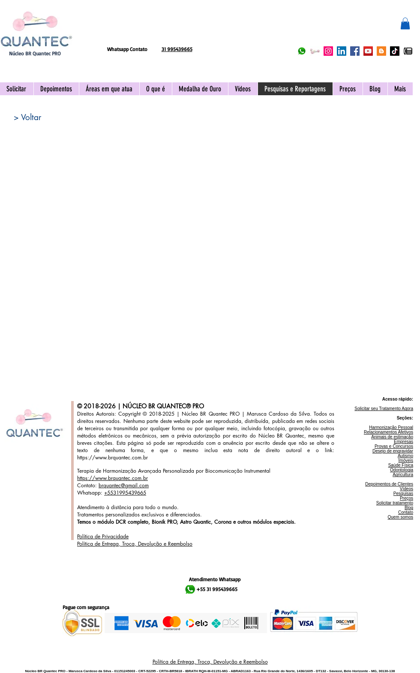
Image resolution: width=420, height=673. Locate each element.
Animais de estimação (392, 437)
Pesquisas (403, 493)
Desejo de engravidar (392, 451)
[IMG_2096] (408, 51)
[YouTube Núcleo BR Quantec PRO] (368, 51)
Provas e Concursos (394, 446)
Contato (405, 512)
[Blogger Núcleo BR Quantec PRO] (381, 51)
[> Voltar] (27, 117)
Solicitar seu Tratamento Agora (383, 408)
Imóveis (406, 460)
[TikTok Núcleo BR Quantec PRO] (394, 51)
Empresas (403, 441)
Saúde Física (400, 465)
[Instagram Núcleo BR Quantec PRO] (328, 51)
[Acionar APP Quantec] (315, 51)
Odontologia (401, 470)
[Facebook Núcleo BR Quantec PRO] (355, 51)
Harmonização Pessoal (391, 427)
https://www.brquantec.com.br (112, 457)
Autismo (405, 455)
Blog (409, 507)
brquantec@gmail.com (124, 485)
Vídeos (406, 488)
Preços (406, 498)
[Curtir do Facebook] (164, 28)
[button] (405, 23)
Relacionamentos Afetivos (388, 432)
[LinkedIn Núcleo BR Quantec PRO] (341, 51)
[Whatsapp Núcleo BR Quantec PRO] (301, 51)
